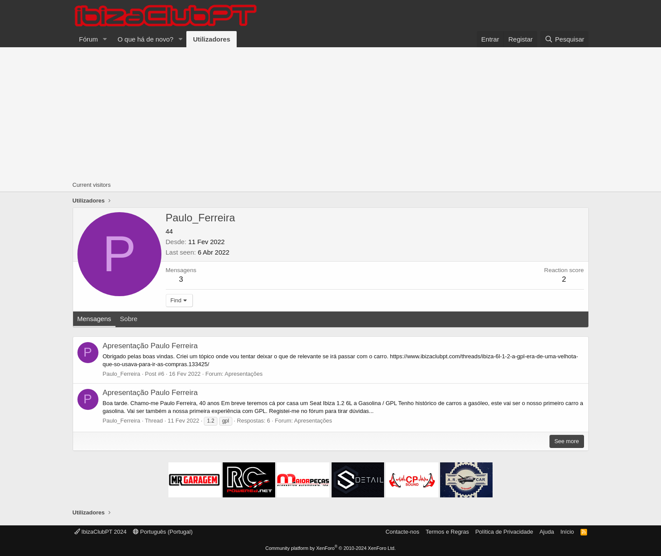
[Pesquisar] (564, 39)
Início (567, 531)
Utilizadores (211, 39)
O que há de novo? (146, 39)
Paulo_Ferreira (121, 374)
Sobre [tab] (128, 318)
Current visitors (92, 185)
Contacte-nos (402, 531)
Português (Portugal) (163, 531)
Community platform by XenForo (331, 548)
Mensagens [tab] (94, 318)
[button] (105, 39)
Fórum (88, 39)
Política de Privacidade (504, 531)
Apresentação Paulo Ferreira (150, 346)
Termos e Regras (447, 531)
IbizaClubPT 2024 (100, 531)
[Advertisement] (330, 113)
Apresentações (244, 374)
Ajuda (546, 531)
